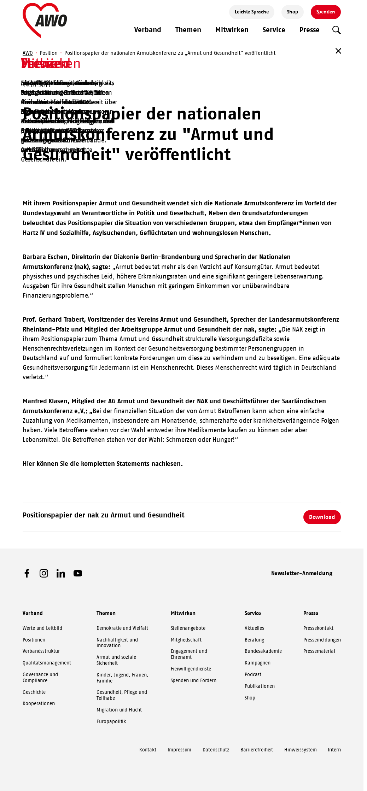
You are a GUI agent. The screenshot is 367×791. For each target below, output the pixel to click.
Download (322, 517)
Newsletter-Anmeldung (302, 573)
